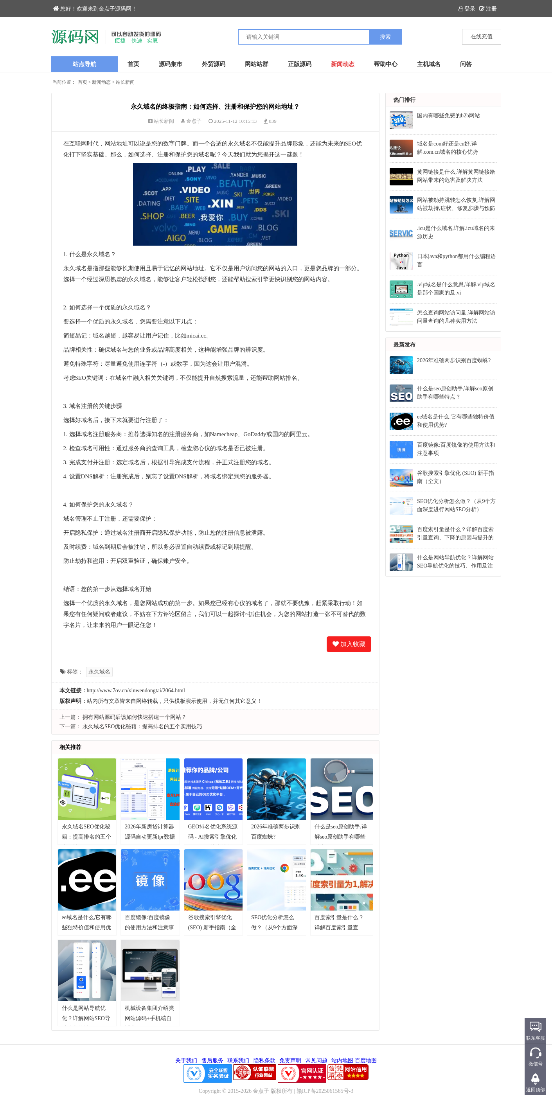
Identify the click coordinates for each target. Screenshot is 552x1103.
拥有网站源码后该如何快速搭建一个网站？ (135, 717)
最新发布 (404, 345)
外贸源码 (213, 64)
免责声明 (290, 1060)
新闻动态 (342, 64)
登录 (467, 9)
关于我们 (186, 1060)
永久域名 (99, 672)
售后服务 (212, 1060)
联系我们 (238, 1060)
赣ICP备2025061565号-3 (325, 1091)
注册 (488, 9)
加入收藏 (349, 644)
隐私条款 (264, 1060)
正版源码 (299, 64)
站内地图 (342, 1060)
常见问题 (316, 1060)
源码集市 (170, 64)
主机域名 (429, 64)
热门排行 (404, 100)
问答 (466, 64)
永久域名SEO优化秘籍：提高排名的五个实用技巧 (142, 726)
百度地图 (366, 1060)
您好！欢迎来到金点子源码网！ (95, 9)
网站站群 (256, 64)
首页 (133, 64)
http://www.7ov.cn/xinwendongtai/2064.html (136, 690)
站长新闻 (125, 82)
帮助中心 (385, 64)
